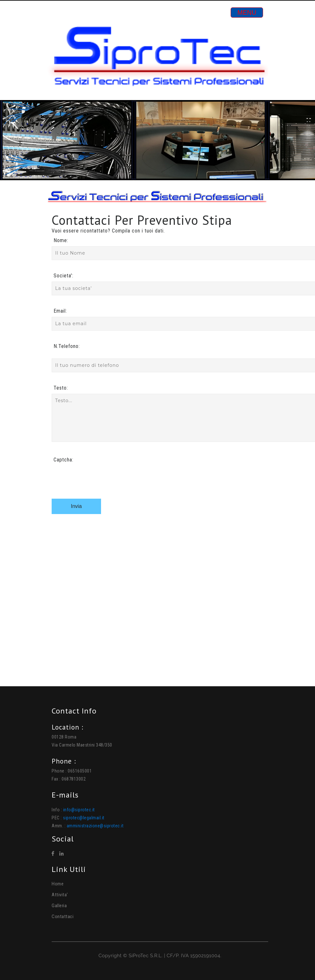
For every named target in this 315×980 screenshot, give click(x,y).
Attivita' (60, 895)
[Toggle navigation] (247, 12)
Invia (76, 506)
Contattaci (62, 916)
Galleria (59, 905)
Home (58, 884)
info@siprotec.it (79, 809)
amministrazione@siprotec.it (95, 825)
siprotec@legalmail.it (84, 817)
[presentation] (100, 478)
